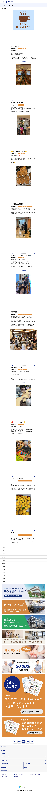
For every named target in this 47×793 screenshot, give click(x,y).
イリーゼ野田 (21, 257)
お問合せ (16, 776)
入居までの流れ (4, 763)
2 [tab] (23, 101)
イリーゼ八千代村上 (22, 48)
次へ (36, 741)
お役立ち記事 (4, 760)
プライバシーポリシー (19, 774)
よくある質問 (27, 763)
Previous (12, 100)
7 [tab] (26, 310)
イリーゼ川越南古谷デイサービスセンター (25, 206)
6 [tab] (25, 310)
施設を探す (3, 746)
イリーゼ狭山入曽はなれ (22, 369)
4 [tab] (24, 202)
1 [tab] (22, 101)
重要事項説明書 (4, 776)
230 (32, 742)
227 (19, 742)
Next (34, 100)
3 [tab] (24, 101)
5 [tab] (25, 202)
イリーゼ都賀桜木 (21, 153)
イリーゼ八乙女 (21, 424)
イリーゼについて (5, 753)
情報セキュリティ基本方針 (35, 774)
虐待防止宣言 (4, 774)
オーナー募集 (4, 770)
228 (23, 742)
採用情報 (26, 767)
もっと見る (23, 61)
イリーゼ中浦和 (21, 105)
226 (15, 742)
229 (27, 742)
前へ (10, 741)
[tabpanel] (24, 27)
